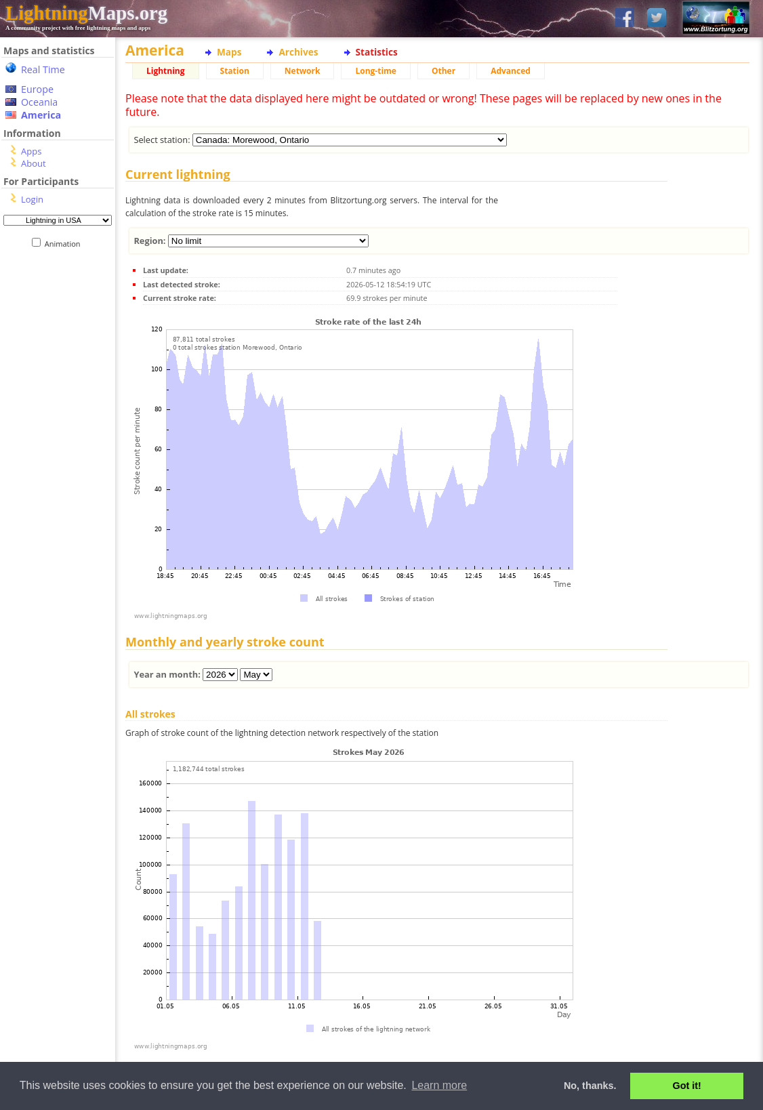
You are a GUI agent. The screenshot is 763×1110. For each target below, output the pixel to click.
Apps (31, 151)
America (41, 114)
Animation (65, 244)
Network (303, 71)
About (33, 163)
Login (32, 199)
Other (443, 71)
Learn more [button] (439, 1085)
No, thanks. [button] (590, 1085)
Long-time (375, 71)
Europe (37, 89)
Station (234, 71)
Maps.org (86, 13)
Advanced (511, 71)
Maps (229, 51)
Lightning (165, 71)
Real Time (43, 69)
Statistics (377, 51)
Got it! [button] (687, 1085)
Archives (298, 51)
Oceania (39, 102)
